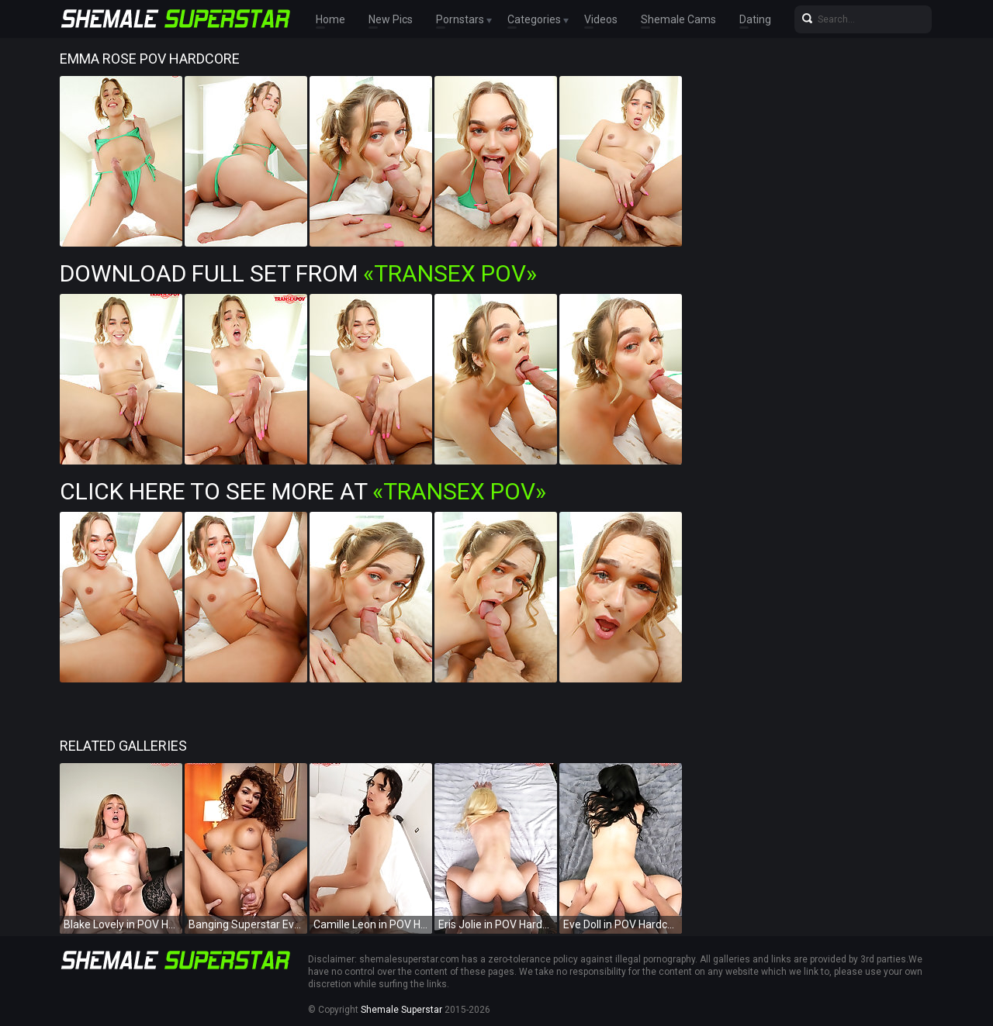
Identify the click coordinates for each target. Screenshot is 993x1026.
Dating (755, 19)
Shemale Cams (678, 19)
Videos (601, 19)
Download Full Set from (298, 273)
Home (330, 19)
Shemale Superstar (401, 1009)
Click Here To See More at (303, 491)
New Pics (390, 19)
